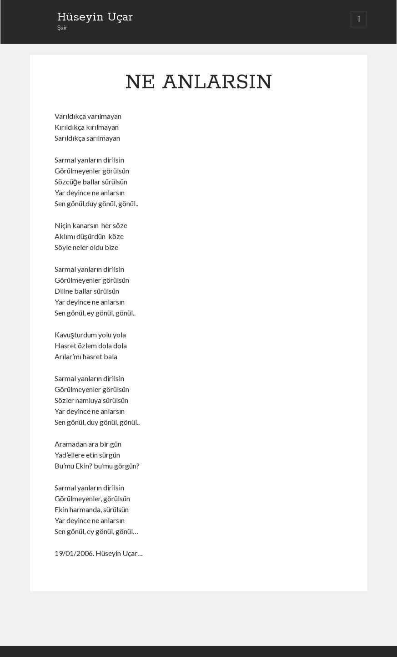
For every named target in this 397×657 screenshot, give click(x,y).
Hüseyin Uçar (95, 17)
